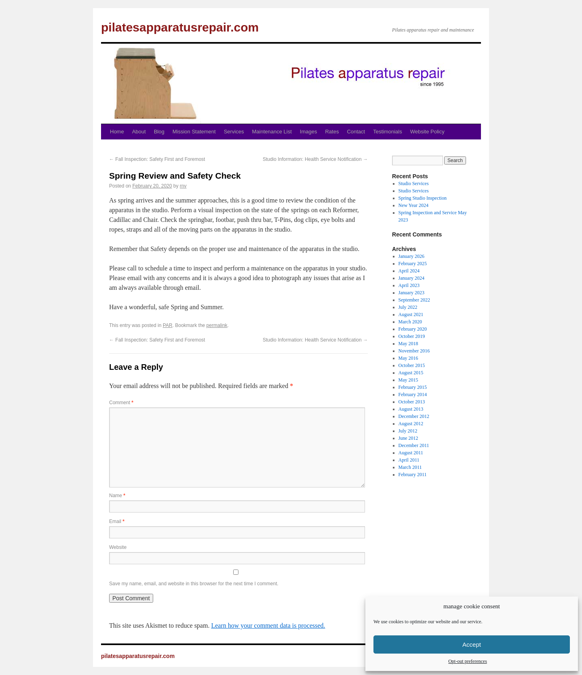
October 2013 (412, 402)
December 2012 (414, 416)
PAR (168, 325)
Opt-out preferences (467, 661)
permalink (217, 325)
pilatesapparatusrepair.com (180, 27)
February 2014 (413, 394)
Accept (471, 644)
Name (117, 495)
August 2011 (411, 453)
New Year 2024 (413, 205)
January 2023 (411, 292)
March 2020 (410, 322)
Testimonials (387, 132)
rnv (183, 186)
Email (116, 521)
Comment (121, 402)
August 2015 (411, 372)
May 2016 (408, 358)
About (139, 132)
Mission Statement (194, 132)
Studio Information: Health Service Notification (315, 159)
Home (117, 132)
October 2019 (412, 336)
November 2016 (414, 351)
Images (308, 132)
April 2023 (409, 285)
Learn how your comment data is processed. (268, 625)
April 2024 (409, 271)
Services (234, 132)
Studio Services (414, 183)
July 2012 (408, 431)
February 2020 (413, 329)
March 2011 (410, 467)
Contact (356, 132)
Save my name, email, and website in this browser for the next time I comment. (193, 583)
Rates (332, 132)
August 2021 (411, 314)
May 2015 (408, 380)
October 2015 (412, 365)
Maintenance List (272, 132)
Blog (159, 132)
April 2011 (409, 460)
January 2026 (411, 256)
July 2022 (408, 307)
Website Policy (427, 132)
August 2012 (411, 423)
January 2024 (411, 278)
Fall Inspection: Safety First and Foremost (157, 159)
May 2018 (408, 343)
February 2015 (413, 387)
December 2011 (414, 445)
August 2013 (411, 409)
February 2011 (413, 474)
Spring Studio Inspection (423, 198)
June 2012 (408, 438)
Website (118, 547)
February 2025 (413, 263)
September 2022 (414, 300)
